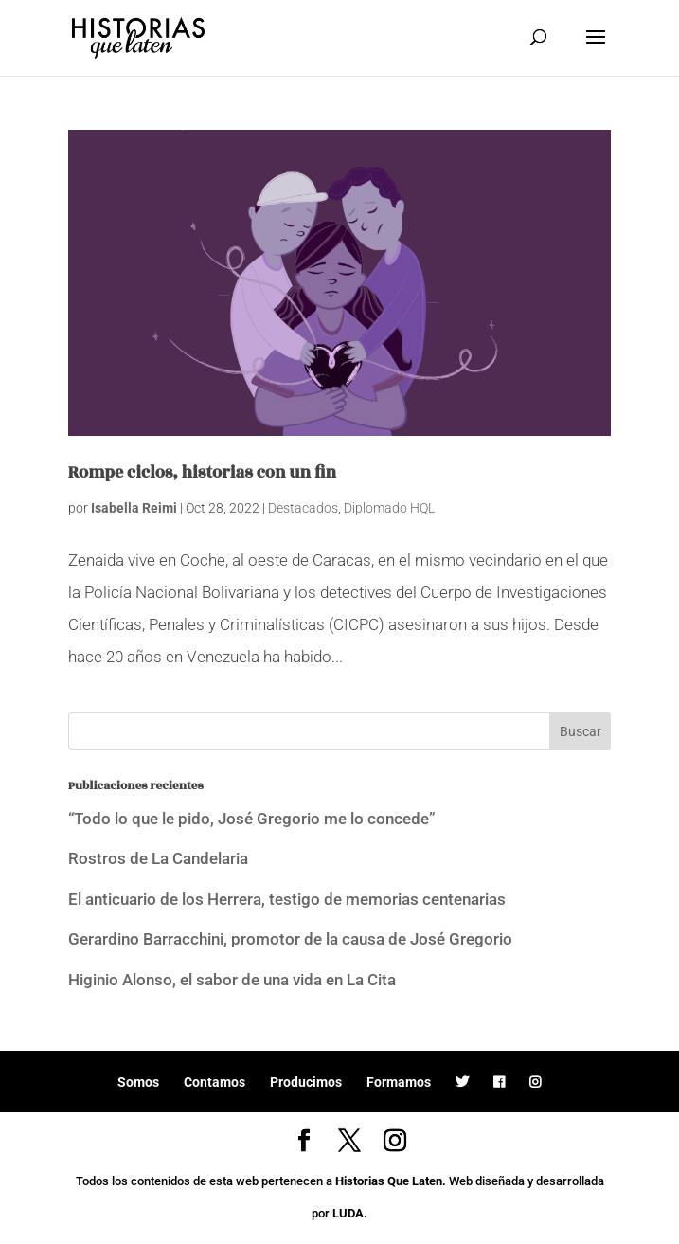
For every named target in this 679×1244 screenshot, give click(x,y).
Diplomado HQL (389, 507)
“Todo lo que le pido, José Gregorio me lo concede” (252, 818)
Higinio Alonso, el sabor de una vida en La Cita (232, 979)
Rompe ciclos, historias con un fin (202, 472)
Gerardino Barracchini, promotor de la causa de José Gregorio (290, 938)
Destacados (303, 507)
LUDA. (349, 1213)
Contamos (214, 1082)
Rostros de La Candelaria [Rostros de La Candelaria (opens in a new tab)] (158, 858)
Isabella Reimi (134, 507)
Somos (138, 1082)
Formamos (398, 1082)
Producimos (306, 1082)
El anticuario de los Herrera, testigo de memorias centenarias (287, 899)
